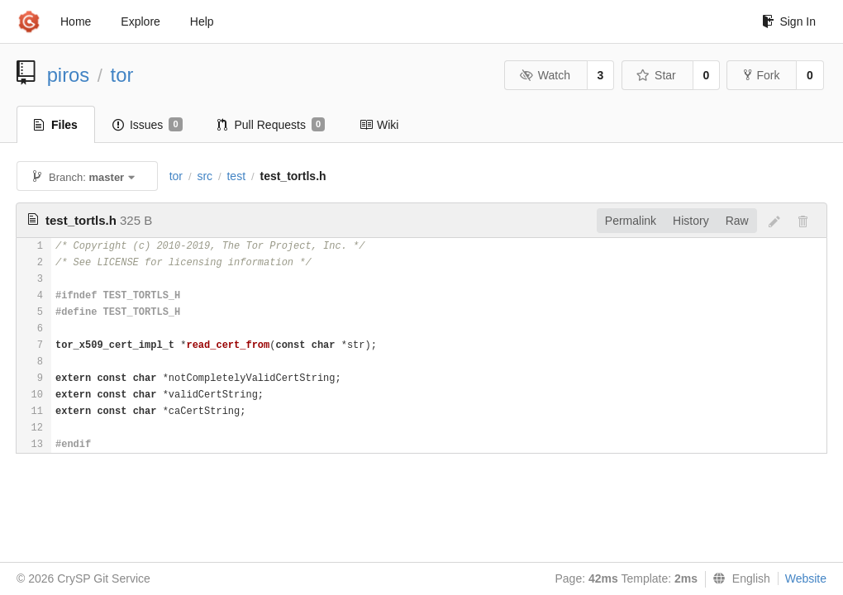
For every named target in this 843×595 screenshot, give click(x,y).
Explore (140, 21)
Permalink (630, 220)
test (235, 176)
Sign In (789, 21)
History (691, 220)
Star (656, 75)
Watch (544, 75)
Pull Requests (271, 124)
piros (68, 75)
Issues (147, 124)
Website (805, 578)
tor (122, 75)
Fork (761, 75)
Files (56, 124)
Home (75, 21)
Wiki (379, 124)
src (204, 176)
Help (202, 21)
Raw (737, 220)
